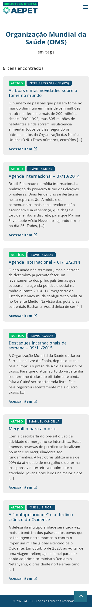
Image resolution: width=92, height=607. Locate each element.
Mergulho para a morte (33, 428)
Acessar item (23, 148)
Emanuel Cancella (44, 421)
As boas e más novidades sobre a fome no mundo (43, 93)
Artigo (17, 83)
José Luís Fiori (41, 507)
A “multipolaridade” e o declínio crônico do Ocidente (41, 517)
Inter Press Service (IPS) (49, 83)
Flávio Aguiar (41, 169)
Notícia (17, 255)
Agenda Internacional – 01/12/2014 (44, 262)
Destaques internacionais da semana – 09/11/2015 (38, 345)
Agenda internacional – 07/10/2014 (44, 176)
